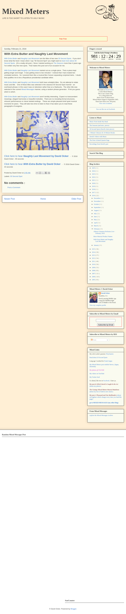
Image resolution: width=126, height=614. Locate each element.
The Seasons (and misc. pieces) (99, 125)
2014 (94, 252)
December (97, 198)
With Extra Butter (10, 58)
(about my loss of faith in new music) (104, 391)
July (95, 213)
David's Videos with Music (98, 136)
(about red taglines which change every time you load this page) (106, 397)
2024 (94, 171)
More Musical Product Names (102, 236)
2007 (94, 273)
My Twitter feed (95, 377)
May (95, 220)
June (95, 216)
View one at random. (105, 103)
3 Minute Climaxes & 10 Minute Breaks (102, 133)
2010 (94, 264)
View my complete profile (98, 305)
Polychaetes (109, 354)
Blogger (73, 609)
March (96, 226)
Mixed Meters (25, 11)
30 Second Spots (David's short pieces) (102, 129)
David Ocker (109, 90)
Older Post (76, 199)
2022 (94, 177)
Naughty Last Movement (30, 58)
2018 (94, 189)
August (96, 210)
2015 (94, 249)
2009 (94, 267)
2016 (94, 195)
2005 (94, 280)
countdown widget (106, 56)
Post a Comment (13, 187)
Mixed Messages (28, 89)
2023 (94, 174)
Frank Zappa (108, 361)
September (97, 207)
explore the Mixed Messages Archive (101, 415)
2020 (94, 183)
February (97, 229)
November (97, 201)
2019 (94, 186)
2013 (94, 255)
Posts (93, 340)
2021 (94, 180)
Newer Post (9, 199)
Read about (98, 357)
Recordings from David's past (99, 144)
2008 (94, 270)
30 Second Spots (64, 58)
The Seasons (58, 63)
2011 (94, 261)
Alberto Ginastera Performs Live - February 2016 (104, 232)
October (96, 204)
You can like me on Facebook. (105, 109)
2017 (94, 192)
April (96, 223)
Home (43, 199)
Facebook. (106, 381)
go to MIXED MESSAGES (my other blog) (104, 403)
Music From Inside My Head (99, 122)
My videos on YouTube (97, 374)
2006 (94, 277)
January (96, 245)
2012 (94, 258)
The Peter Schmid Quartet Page (99, 140)
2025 (94, 168)
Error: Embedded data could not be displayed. (43, 516)
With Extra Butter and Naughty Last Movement (103, 240)
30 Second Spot (16, 176)
